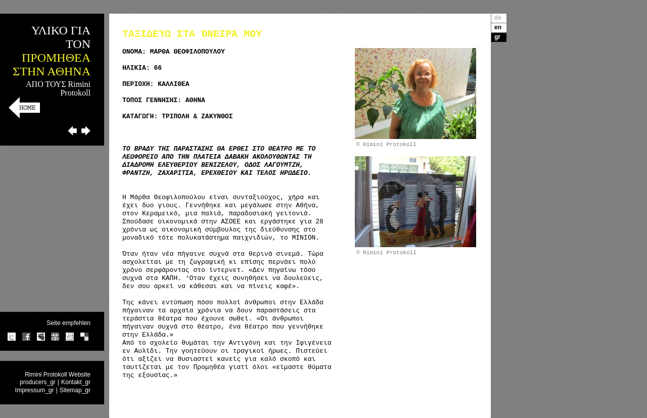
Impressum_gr (34, 390)
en (497, 27)
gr (497, 36)
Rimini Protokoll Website (57, 374)
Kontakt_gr (75, 382)
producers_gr (38, 382)
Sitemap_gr (75, 390)
